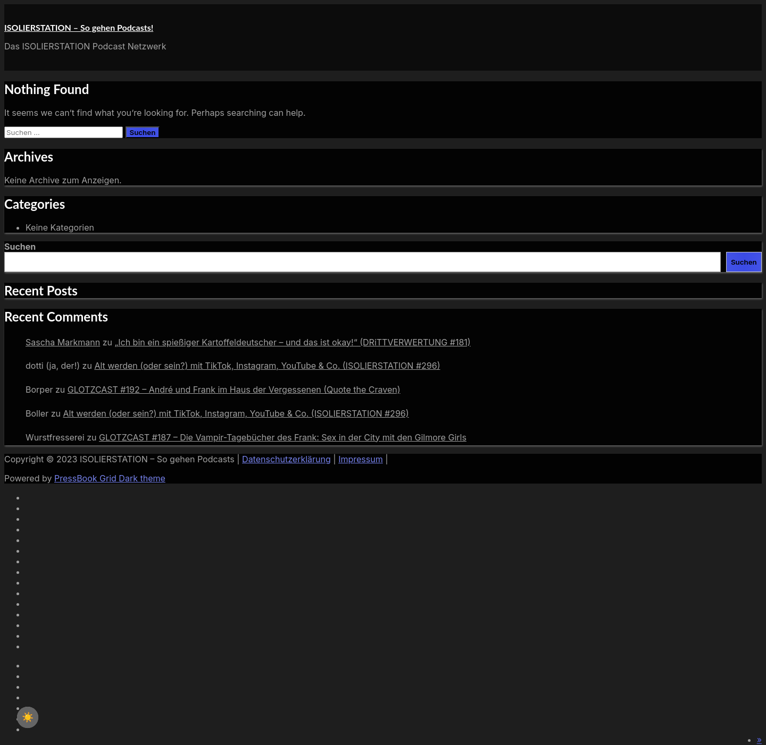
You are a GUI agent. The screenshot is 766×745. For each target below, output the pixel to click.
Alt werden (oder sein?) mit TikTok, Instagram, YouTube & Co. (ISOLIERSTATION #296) (267, 365)
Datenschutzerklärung (286, 459)
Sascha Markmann (63, 342)
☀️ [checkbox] (28, 717)
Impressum (360, 459)
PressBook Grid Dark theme (109, 478)
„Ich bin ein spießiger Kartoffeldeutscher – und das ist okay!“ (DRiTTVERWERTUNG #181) (292, 342)
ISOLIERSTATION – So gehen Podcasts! (78, 27)
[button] (759, 739)
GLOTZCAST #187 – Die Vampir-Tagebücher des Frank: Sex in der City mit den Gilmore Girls (283, 437)
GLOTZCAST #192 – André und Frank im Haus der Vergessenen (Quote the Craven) (234, 389)
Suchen (20, 246)
